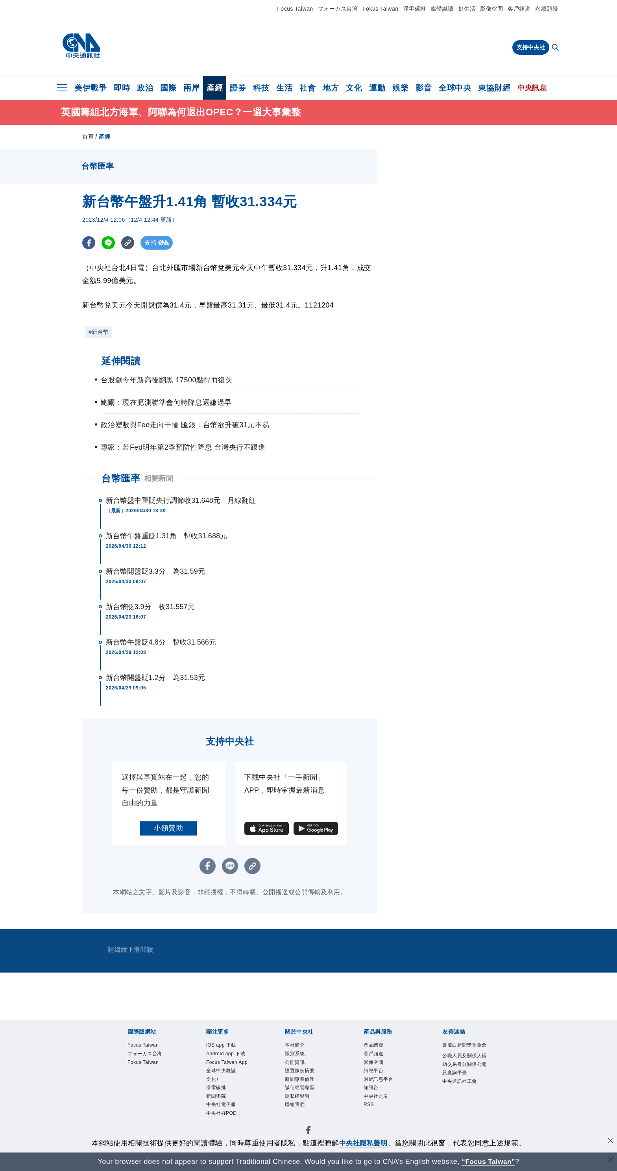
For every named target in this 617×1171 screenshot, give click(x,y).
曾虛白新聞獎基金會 (463, 1050)
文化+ (213, 1082)
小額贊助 (168, 828)
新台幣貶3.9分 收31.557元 (150, 607)
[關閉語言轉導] (610, 1160)
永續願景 (546, 8)
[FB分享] (89, 243)
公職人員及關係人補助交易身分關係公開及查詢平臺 (463, 1074)
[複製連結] (129, 243)
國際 (168, 87)
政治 (145, 87)
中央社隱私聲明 (363, 1143)
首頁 (88, 136)
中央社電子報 (222, 1109)
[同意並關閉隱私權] (610, 1142)
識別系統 (295, 1055)
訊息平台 (374, 1073)
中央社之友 (377, 1100)
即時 (122, 87)
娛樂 (400, 87)
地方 (331, 87)
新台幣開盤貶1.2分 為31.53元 (155, 678)
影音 (424, 87)
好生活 (467, 8)
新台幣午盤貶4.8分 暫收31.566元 (161, 642)
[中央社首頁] (81, 46)
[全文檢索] (556, 48)
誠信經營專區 (301, 1091)
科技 (261, 87)
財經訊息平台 (379, 1082)
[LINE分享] (109, 243)
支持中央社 (531, 47)
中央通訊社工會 (461, 1093)
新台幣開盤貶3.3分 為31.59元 (155, 571)
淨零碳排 (414, 8)
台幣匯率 (121, 478)
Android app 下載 (227, 1055)
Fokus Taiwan (380, 8)
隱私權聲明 (298, 1100)
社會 (307, 87)
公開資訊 (295, 1064)
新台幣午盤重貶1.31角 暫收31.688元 (166, 536)
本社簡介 (295, 1046)
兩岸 (191, 87)
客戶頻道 (519, 8)
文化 (354, 87)
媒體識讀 (442, 8)
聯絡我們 (295, 1109)
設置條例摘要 (301, 1073)
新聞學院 (216, 1100)
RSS (369, 1109)
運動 (377, 87)
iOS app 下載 (222, 1046)
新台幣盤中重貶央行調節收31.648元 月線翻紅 (181, 500)
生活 (284, 87)
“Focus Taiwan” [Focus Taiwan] (488, 1161)
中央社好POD (222, 1119)
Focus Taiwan (295, 8)
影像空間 (491, 8)
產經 (215, 87)
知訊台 (372, 1091)
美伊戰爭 (90, 87)
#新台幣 (99, 332)
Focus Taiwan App (229, 1064)
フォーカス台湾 (338, 8)
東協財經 (494, 87)
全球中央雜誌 (222, 1073)
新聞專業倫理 (301, 1082)
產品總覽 (374, 1046)
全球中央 (455, 87)
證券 (238, 87)
